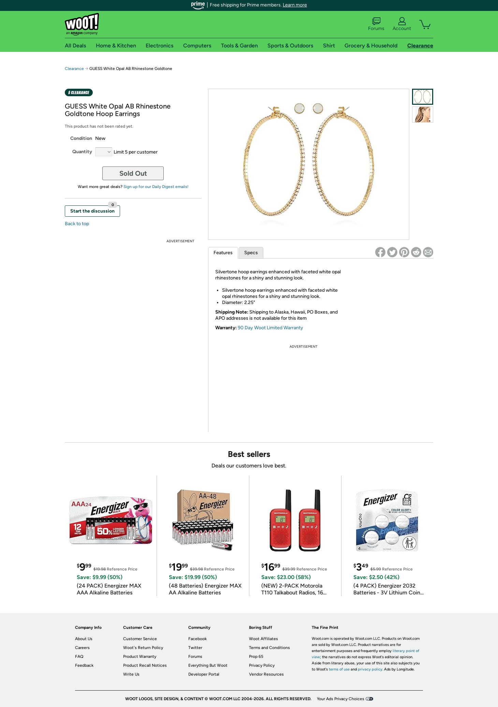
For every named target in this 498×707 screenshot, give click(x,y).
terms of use (339, 669)
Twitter (195, 647)
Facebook (197, 638)
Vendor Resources (266, 674)
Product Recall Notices (145, 665)
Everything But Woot (208, 665)
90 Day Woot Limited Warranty (270, 328)
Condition (81, 138)
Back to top (77, 224)
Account (402, 24)
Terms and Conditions (269, 647)
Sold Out (133, 173)
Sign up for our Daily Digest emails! (156, 186)
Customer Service (140, 638)
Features (223, 253)
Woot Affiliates (263, 638)
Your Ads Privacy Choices (340, 698)
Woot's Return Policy (143, 647)
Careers (82, 647)
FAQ (79, 656)
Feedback (84, 665)
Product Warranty (139, 656)
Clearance (74, 68)
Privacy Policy (262, 665)
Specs (251, 253)
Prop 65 (256, 656)
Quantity (82, 152)
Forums (376, 24)
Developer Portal (203, 674)
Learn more (295, 5)
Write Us (131, 674)
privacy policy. (370, 669)
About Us (83, 638)
